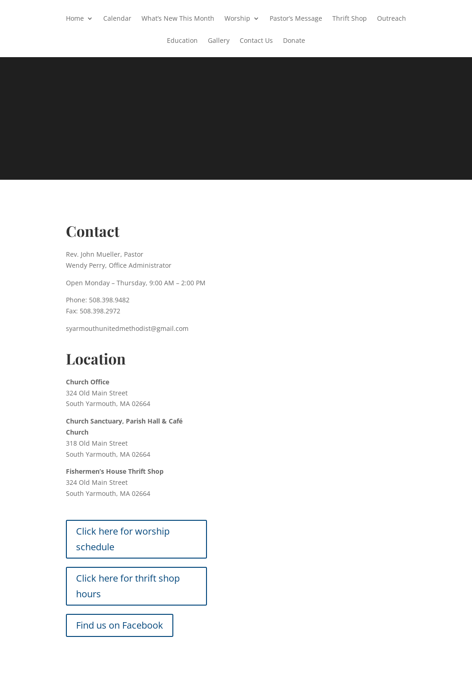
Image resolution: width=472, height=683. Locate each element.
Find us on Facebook (119, 625)
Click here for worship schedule (123, 539)
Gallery (219, 41)
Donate (294, 41)
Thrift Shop (349, 19)
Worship (237, 19)
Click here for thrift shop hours (128, 586)
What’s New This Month (178, 19)
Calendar (117, 19)
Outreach (391, 19)
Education (182, 41)
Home (75, 19)
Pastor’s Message (296, 19)
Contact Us (256, 41)
